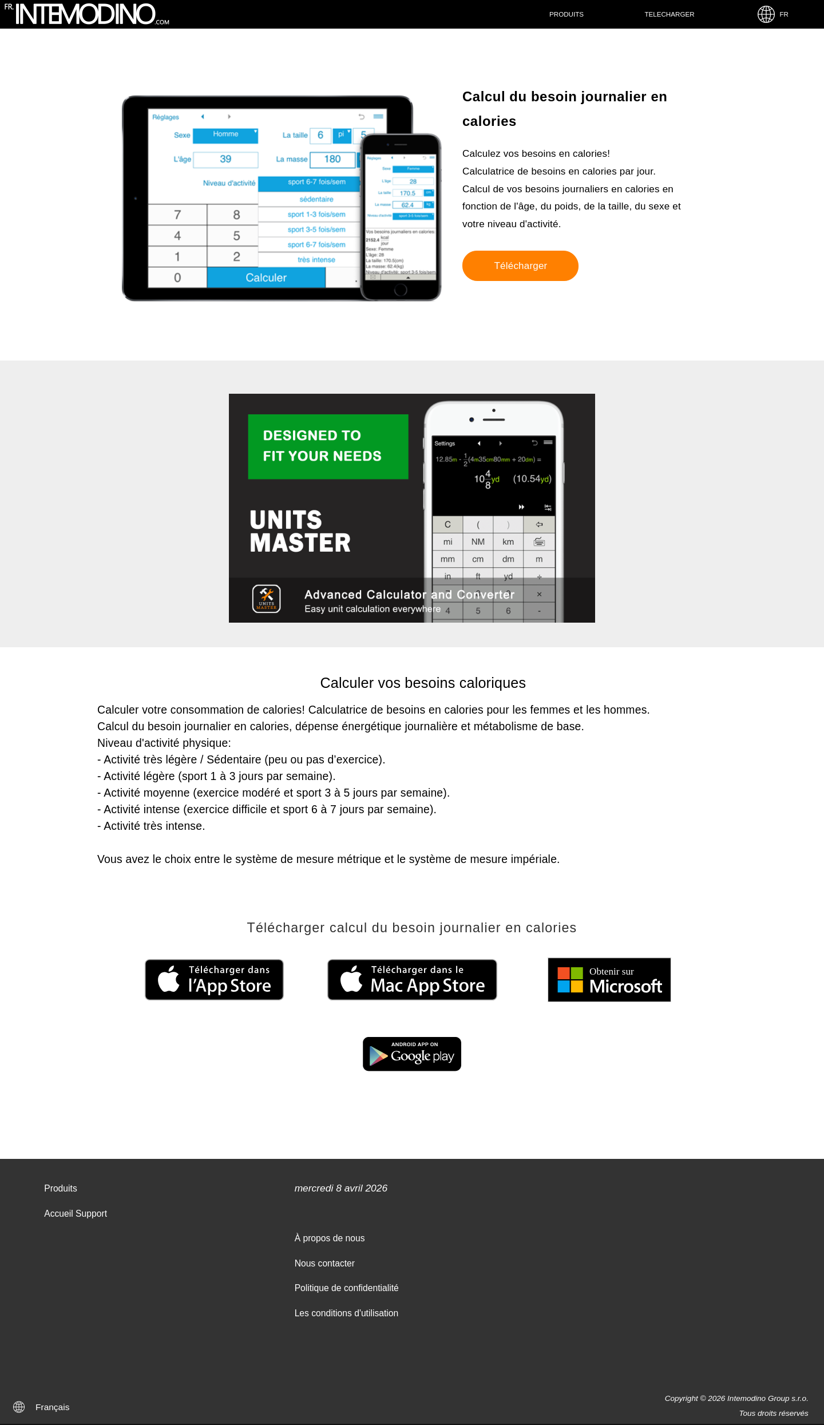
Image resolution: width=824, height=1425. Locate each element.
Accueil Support (75, 1213)
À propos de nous (330, 1238)
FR (772, 14)
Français (52, 1407)
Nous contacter (325, 1263)
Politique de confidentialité (347, 1288)
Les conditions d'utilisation (347, 1313)
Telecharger (669, 14)
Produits (566, 14)
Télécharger (520, 265)
